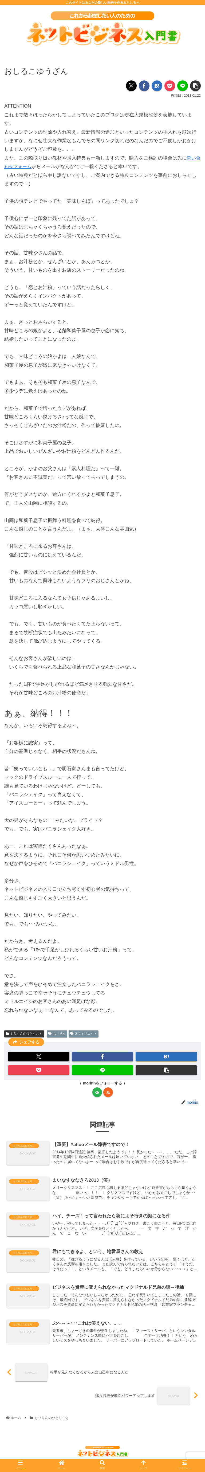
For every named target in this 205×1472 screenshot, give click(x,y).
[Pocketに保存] (169, 85)
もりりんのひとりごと (24, 1033)
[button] (195, 85)
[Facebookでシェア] (144, 85)
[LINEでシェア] (182, 85)
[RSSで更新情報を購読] (108, 1092)
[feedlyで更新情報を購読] (97, 1092)
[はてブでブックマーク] (157, 85)
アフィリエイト (83, 1033)
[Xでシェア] (131, 85)
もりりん (57, 1033)
